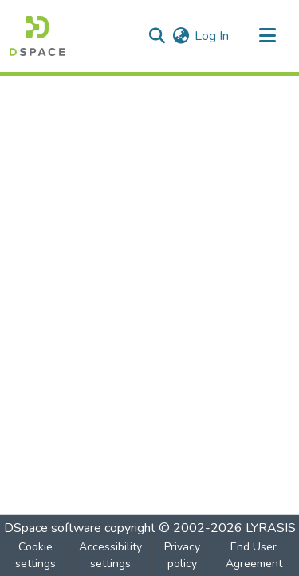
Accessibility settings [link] (110, 555)
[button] (37, 36)
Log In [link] (212, 36)
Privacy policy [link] (182, 555)
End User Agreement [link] (254, 555)
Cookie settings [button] (35, 555)
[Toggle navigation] (267, 36)
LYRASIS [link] (271, 528)
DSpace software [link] (52, 528)
